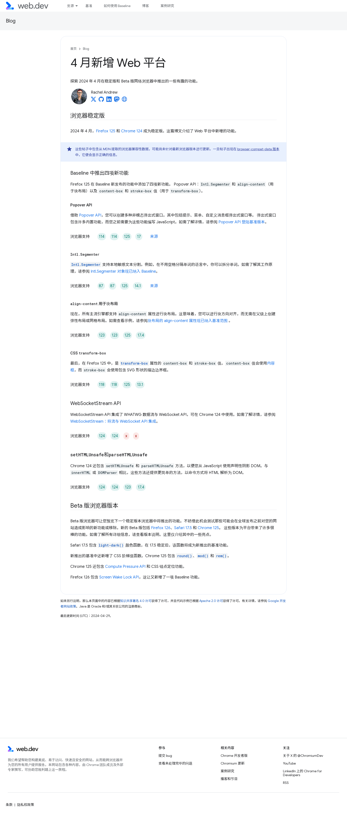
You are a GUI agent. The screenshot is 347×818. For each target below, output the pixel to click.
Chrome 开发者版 (234, 755)
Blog (10, 21)
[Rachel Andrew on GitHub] (101, 100)
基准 (88, 6)
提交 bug (165, 755)
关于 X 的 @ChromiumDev (303, 755)
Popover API (90, 215)
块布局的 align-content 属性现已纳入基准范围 (188, 320)
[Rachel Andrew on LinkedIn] (109, 100)
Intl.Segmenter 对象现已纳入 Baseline (123, 271)
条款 (9, 805)
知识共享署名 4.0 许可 (136, 601)
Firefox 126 (160, 527)
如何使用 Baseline (117, 6)
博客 (145, 6)
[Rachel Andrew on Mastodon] (116, 100)
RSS (286, 782)
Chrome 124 (131, 131)
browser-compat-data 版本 (258, 149)
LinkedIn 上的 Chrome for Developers (302, 773)
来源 (154, 236)
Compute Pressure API (125, 566)
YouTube (289, 763)
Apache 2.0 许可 (211, 601)
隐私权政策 (25, 805)
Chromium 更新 (233, 763)
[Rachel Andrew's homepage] (124, 100)
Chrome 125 (208, 527)
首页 (73, 49)
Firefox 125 (105, 131)
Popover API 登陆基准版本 (241, 222)
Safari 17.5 (183, 527)
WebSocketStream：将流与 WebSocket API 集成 (113, 421)
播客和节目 (229, 779)
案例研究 (167, 6)
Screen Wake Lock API (119, 577)
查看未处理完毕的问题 (175, 763)
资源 (70, 6)
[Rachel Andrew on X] (93, 100)
